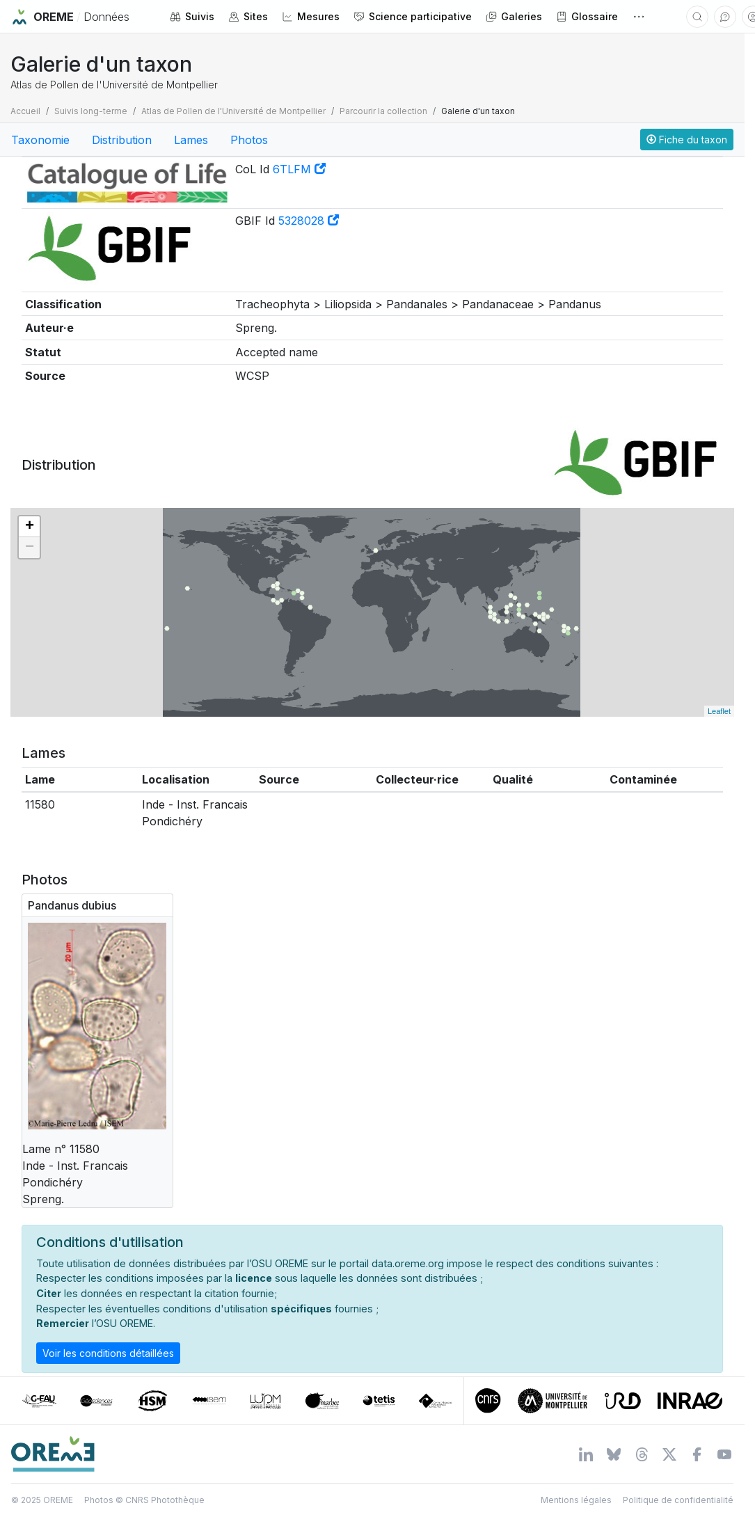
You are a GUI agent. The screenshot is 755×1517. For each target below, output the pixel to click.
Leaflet (719, 711)
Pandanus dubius (72, 905)
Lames (191, 140)
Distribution (122, 140)
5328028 (308, 221)
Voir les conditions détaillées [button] (108, 1353)
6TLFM (299, 169)
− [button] (29, 547)
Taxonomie (40, 140)
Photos (249, 140)
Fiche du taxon (686, 139)
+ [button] (29, 526)
